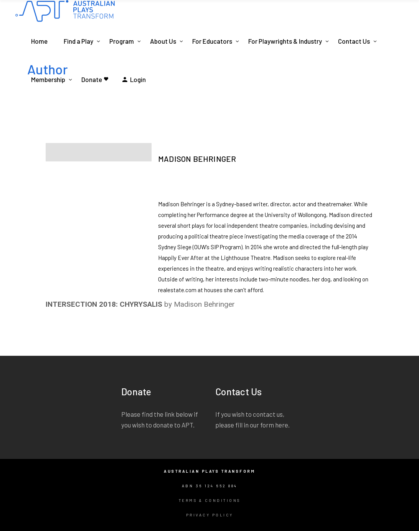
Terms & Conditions (210, 500)
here (281, 425)
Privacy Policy (209, 515)
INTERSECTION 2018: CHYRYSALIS (104, 304)
